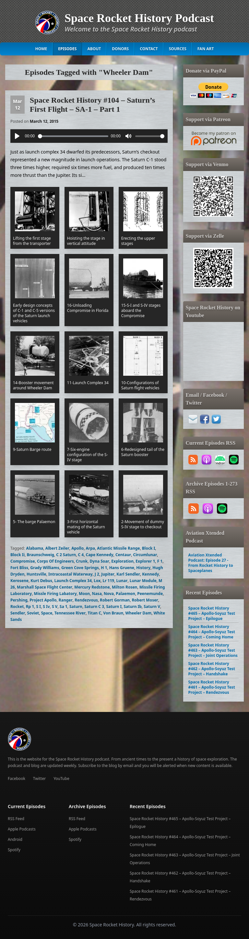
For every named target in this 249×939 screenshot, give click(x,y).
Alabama (34, 548)
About (94, 49)
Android (15, 839)
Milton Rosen (124, 587)
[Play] (17, 136)
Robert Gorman (115, 600)
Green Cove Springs (80, 567)
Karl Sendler (128, 574)
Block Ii (17, 554)
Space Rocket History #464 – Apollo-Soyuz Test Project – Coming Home (211, 632)
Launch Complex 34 (72, 580)
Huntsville (36, 574)
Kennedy (150, 574)
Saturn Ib (132, 606)
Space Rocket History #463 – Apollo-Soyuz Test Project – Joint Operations (213, 650)
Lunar (122, 580)
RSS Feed (16, 818)
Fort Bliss (19, 567)
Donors (120, 49)
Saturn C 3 (94, 606)
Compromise (22, 561)
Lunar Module (143, 580)
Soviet (33, 613)
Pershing (19, 600)
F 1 (160, 561)
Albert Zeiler (57, 548)
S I (38, 606)
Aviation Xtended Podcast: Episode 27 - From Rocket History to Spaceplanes (210, 562)
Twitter (39, 778)
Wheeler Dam (138, 613)
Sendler (17, 613)
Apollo (77, 548)
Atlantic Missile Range (118, 548)
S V (55, 606)
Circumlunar (145, 554)
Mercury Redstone (92, 587)
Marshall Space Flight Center (44, 587)
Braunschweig (40, 554)
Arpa (90, 548)
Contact (149, 49)
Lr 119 (108, 580)
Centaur (123, 554)
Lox (97, 580)
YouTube (61, 778)
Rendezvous (86, 600)
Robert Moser (145, 600)
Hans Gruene (121, 567)
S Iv (46, 606)
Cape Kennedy (99, 554)
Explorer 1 (145, 561)
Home (41, 49)
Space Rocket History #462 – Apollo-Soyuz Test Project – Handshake (211, 669)
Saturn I (114, 606)
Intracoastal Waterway (70, 574)
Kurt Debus (41, 580)
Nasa (96, 593)
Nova (109, 593)
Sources (177, 49)
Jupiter (107, 574)
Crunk (82, 561)
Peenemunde (150, 593)
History (143, 567)
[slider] (73, 136)
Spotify (14, 850)
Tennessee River (70, 613)
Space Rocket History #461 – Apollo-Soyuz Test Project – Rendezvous (211, 687)
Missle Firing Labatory (55, 593)
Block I (148, 548)
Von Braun (113, 613)
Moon (84, 593)
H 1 (104, 567)
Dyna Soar (99, 561)
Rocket (17, 606)
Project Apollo (43, 600)
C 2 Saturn (66, 554)
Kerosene (19, 580)
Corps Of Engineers (55, 561)
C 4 (81, 554)
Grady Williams (44, 567)
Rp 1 (30, 606)
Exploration (122, 561)
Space (47, 613)
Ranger (66, 600)
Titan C (94, 613)
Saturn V (152, 606)
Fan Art (205, 49)
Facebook (16, 778)
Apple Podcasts (22, 829)
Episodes (67, 49)
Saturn (75, 606)
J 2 (97, 574)
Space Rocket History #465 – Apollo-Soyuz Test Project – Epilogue (211, 613)
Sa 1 (63, 606)
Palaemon (125, 593)
